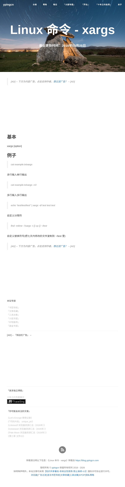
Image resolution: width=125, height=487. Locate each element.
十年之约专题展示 (15, 397)
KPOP (82, 475)
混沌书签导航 (53, 475)
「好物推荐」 (13, 322)
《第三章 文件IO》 (16, 436)
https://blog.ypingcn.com (87, 460)
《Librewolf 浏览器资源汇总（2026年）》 (26, 425)
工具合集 (74, 475)
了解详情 (80, 483)
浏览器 (34, 475)
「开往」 (86, 5)
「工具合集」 (13, 315)
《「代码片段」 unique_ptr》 (20, 421)
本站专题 (11, 301)
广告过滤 (42, 475)
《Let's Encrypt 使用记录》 (20, 418)
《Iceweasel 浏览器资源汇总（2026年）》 (27, 429)
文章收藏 (65, 475)
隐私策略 (90, 475)
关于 (120, 5)
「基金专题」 (13, 326)
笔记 (55, 5)
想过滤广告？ (60, 81)
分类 (35, 5)
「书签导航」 (13, 307)
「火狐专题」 (69, 5)
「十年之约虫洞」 (104, 5)
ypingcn (8, 4)
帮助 (45, 5)
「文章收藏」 (13, 311)
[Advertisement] (62, 109)
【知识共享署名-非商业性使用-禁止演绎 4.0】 (66, 471)
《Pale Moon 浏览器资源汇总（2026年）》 (27, 432)
